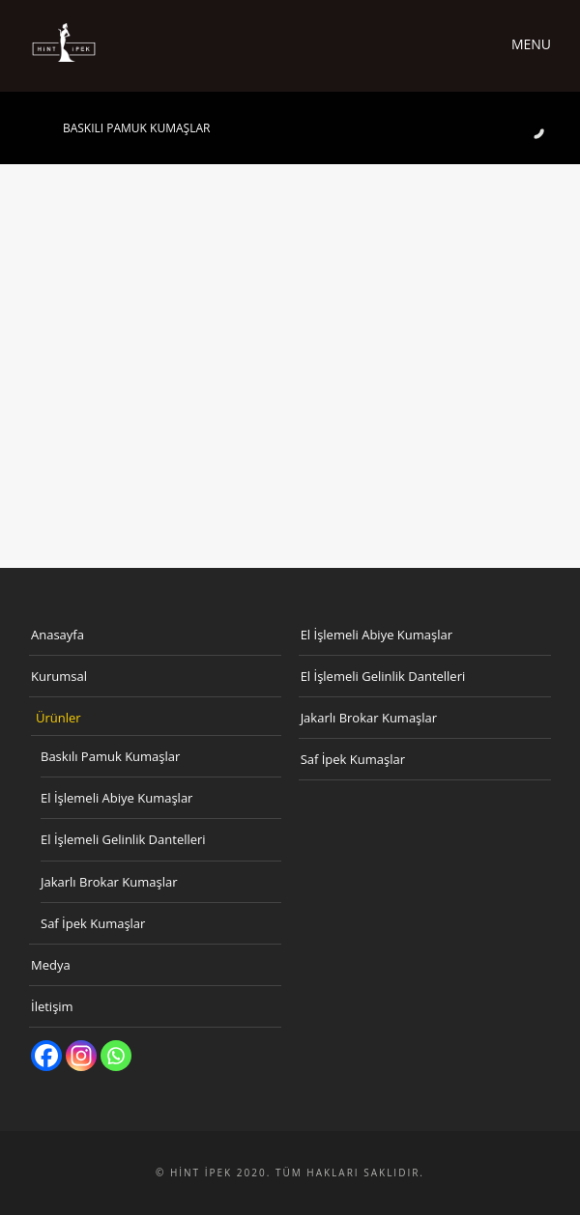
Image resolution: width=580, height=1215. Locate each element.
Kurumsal (59, 676)
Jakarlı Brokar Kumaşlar (109, 881)
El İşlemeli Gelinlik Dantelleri (123, 839)
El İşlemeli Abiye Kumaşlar (116, 797)
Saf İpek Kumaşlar (93, 923)
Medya (51, 965)
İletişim (52, 1006)
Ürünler (58, 717)
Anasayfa (57, 634)
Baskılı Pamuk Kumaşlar (110, 756)
